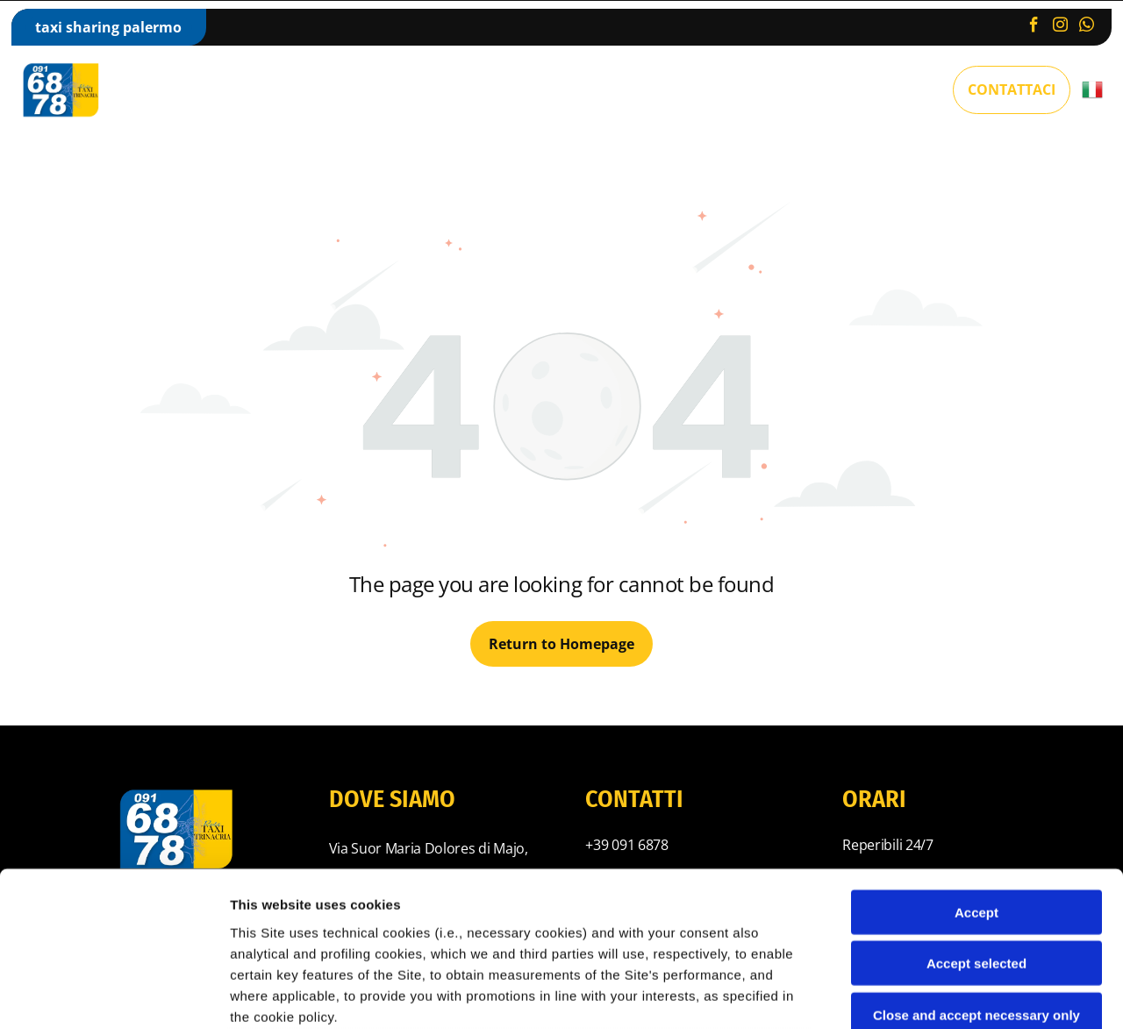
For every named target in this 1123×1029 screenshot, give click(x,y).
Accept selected (976, 809)
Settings (892, 994)
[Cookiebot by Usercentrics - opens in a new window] (113, 995)
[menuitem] (259, 89)
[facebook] (1034, 27)
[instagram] (1060, 27)
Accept (976, 757)
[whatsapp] (1087, 27)
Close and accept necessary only (976, 860)
